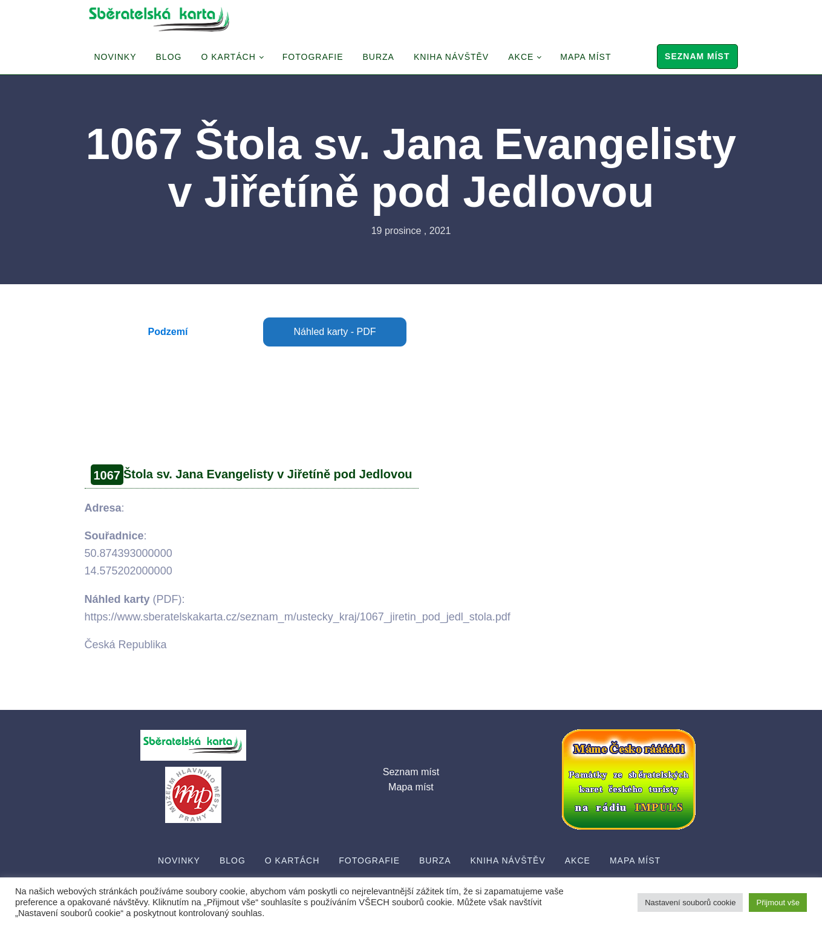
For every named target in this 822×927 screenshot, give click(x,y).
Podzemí (168, 332)
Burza (378, 57)
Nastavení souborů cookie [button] (690, 902)
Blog (169, 57)
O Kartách (228, 57)
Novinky (115, 57)
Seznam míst (697, 56)
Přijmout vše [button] (778, 902)
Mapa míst (585, 57)
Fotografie (313, 57)
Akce (520, 57)
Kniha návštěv (451, 57)
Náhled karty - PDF (334, 332)
